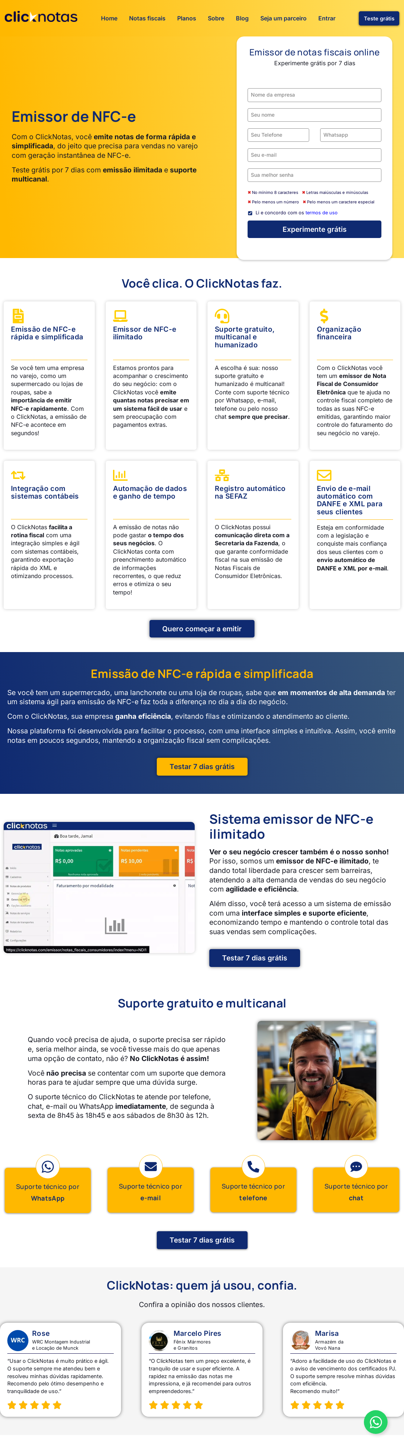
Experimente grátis (315, 229)
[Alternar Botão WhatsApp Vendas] (376, 1422)
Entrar (326, 18)
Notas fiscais (147, 18)
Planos (186, 18)
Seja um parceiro (283, 18)
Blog (242, 18)
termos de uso (322, 212)
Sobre (216, 18)
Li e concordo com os (297, 213)
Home (109, 18)
